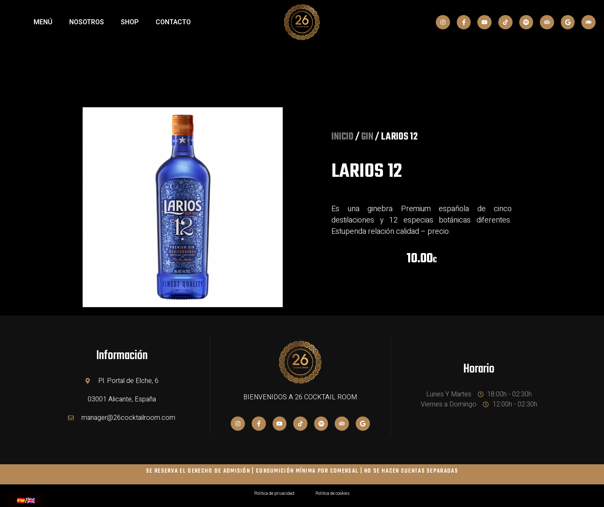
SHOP (130, 22)
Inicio (342, 137)
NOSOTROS (86, 22)
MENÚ (43, 22)
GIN (367, 137)
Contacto (173, 22)
